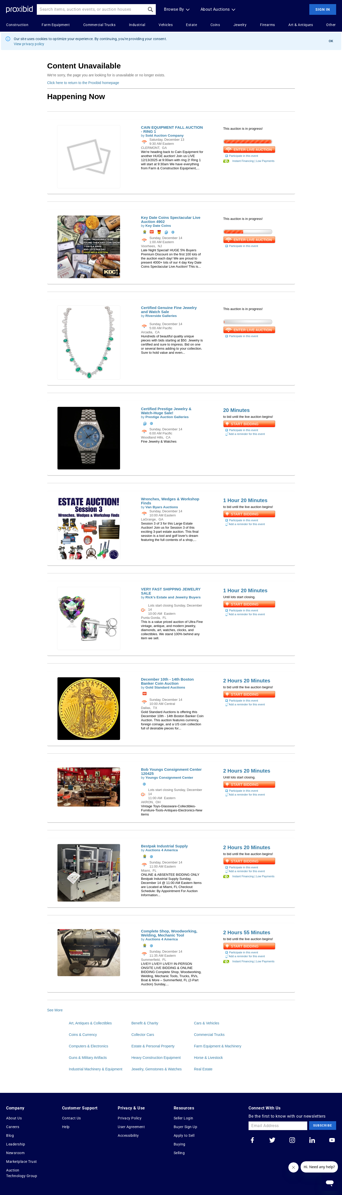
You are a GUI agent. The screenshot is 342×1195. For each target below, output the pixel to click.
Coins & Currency (83, 1035)
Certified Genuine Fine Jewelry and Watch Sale (169, 309)
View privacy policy (29, 44)
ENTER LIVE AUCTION (251, 149)
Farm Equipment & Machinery (217, 1046)
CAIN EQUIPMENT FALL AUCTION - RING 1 (172, 129)
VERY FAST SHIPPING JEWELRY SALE (171, 591)
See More (55, 1010)
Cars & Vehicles (206, 1023)
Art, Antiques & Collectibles (90, 1023)
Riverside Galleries (161, 316)
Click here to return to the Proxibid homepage (83, 83)
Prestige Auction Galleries (166, 417)
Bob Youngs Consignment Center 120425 (171, 771)
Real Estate (203, 1069)
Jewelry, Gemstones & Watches (157, 1069)
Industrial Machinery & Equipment (95, 1069)
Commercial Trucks (209, 1035)
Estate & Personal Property (153, 1046)
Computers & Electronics (88, 1046)
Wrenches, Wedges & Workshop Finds (170, 501)
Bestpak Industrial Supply (164, 846)
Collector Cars (143, 1035)
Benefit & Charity (145, 1023)
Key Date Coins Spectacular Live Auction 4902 (170, 219)
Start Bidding (245, 424)
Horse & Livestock (208, 1058)
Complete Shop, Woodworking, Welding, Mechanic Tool (169, 933)
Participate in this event (241, 155)
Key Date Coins (158, 226)
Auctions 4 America (161, 850)
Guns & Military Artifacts (88, 1058)
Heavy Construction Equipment (156, 1058)
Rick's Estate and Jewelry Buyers (173, 597)
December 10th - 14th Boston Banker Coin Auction (167, 681)
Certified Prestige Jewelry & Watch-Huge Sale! (166, 411)
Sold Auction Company (164, 135)
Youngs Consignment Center (169, 777)
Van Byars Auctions (161, 507)
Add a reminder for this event (245, 433)
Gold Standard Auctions (165, 687)
